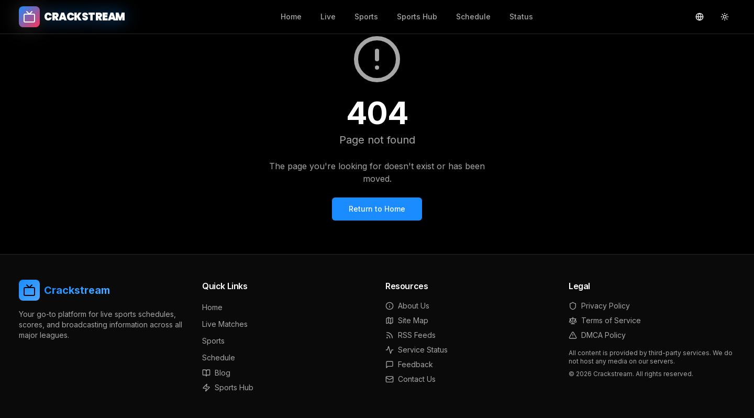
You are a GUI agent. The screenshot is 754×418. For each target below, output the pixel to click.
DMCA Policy (597, 335)
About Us (407, 305)
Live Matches (225, 324)
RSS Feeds (410, 335)
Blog (216, 372)
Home (291, 16)
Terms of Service (605, 320)
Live (328, 16)
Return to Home (377, 208)
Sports (366, 16)
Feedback (409, 364)
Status (521, 16)
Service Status (416, 349)
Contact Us (410, 379)
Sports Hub (417, 16)
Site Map (406, 320)
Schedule (473, 16)
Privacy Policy (599, 305)
